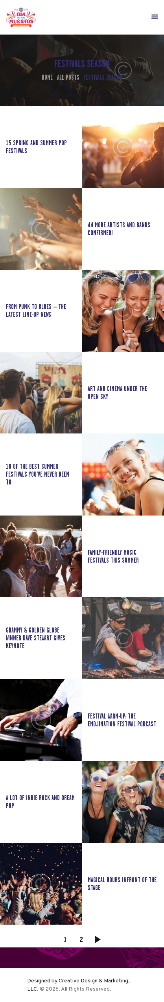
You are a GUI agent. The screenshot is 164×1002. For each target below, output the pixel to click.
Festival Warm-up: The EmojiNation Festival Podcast (122, 720)
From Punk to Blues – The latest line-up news (36, 310)
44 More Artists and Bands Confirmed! (119, 229)
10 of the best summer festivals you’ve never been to (37, 474)
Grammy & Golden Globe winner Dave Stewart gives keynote (35, 638)
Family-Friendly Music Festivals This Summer (113, 556)
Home (47, 77)
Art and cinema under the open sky (117, 392)
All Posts (68, 77)
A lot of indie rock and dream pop (40, 802)
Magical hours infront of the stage (122, 884)
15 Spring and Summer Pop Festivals (36, 147)
